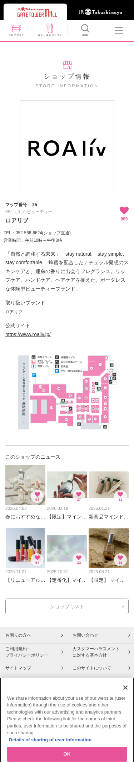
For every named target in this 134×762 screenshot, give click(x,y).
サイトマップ (18, 668)
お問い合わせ (85, 635)
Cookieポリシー (20, 682)
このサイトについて (92, 668)
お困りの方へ (18, 635)
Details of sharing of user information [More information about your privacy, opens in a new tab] (50, 752)
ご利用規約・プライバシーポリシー (26, 652)
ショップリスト (67, 606)
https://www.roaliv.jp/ (28, 334)
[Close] (125, 700)
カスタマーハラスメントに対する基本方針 (96, 652)
